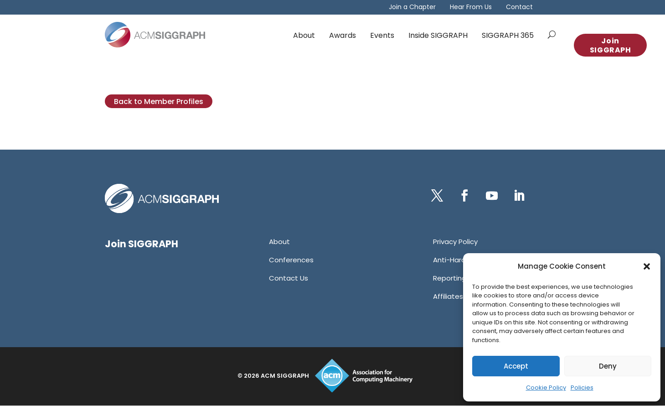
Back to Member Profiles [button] (158, 101)
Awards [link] (342, 35)
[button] (646, 266)
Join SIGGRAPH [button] (610, 45)
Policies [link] (582, 387)
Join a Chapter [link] (412, 7)
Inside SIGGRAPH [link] (438, 35)
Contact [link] (519, 7)
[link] (155, 34)
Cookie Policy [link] (546, 387)
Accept (516, 366)
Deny (608, 366)
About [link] (304, 35)
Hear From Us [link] (471, 7)
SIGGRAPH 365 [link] (508, 35)
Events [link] (382, 35)
